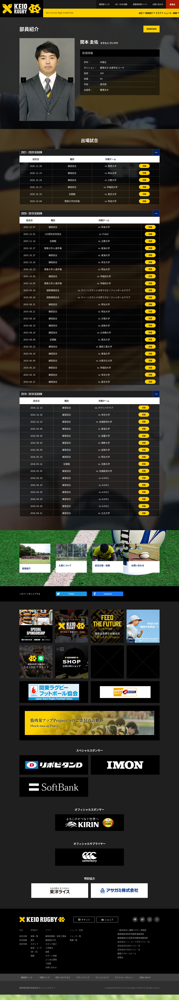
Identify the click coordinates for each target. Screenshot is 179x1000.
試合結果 (23, 945)
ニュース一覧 (75, 941)
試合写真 (23, 949)
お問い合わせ (159, 4)
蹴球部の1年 (50, 945)
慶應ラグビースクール (127, 958)
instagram (149, 925)
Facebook (108, 599)
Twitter (71, 599)
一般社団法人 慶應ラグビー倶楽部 (132, 935)
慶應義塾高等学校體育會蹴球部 (131, 939)
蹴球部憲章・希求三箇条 (55, 941)
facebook (157, 925)
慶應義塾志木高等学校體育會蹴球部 (133, 943)
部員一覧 (34, 941)
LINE (137, 923)
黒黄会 (173, 4)
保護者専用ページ (143, 4)
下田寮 (48, 968)
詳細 (144, 166)
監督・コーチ (36, 953)
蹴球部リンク (110, 4)
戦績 (32, 961)
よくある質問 (51, 965)
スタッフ (34, 949)
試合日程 (23, 941)
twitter (142, 925)
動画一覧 (73, 945)
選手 (32, 945)
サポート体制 (51, 961)
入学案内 (49, 953)
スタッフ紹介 (51, 949)
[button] (70, 80)
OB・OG (34, 957)
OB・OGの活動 (125, 4)
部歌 (47, 957)
